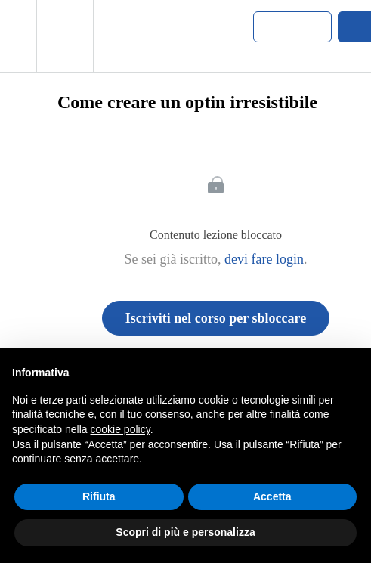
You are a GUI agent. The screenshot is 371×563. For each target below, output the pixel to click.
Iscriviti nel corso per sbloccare (215, 318)
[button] (18, 36)
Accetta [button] (272, 496)
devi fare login (264, 259)
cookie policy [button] (120, 429)
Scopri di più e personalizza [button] (185, 532)
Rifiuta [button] (99, 496)
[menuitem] (64, 36)
